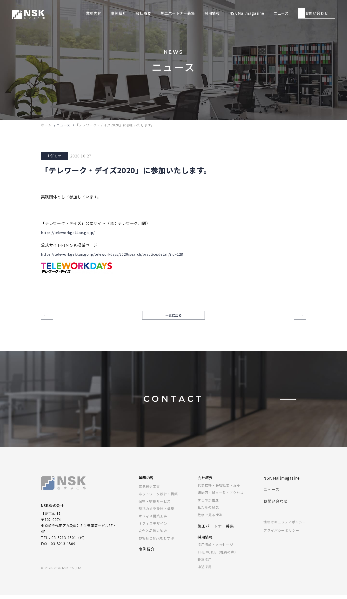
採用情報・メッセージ (215, 548)
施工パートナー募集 (216, 529)
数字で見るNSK (210, 518)
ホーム (46, 125)
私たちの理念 (208, 510)
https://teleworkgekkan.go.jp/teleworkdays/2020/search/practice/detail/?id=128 (121, 253)
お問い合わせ (275, 505)
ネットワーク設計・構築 (158, 497)
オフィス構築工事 (153, 519)
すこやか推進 (208, 503)
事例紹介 (147, 552)
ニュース (63, 125)
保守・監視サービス (155, 504)
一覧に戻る (173, 317)
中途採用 (205, 570)
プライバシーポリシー (281, 534)
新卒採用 (205, 563)
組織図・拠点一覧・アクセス (221, 496)
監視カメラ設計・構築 (156, 512)
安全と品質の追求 (153, 534)
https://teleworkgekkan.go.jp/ (71, 231)
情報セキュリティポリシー (284, 525)
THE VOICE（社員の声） (218, 555)
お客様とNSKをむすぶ (156, 541)
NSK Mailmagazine (281, 481)
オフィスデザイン (153, 527)
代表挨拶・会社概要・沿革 (219, 488)
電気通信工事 (149, 490)
